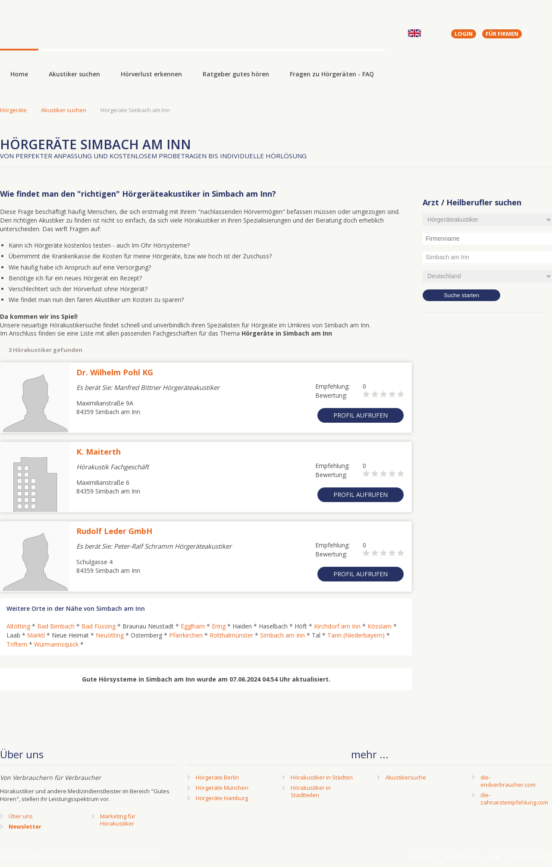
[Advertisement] (487, 459)
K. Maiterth (98, 451)
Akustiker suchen (74, 74)
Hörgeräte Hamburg (222, 798)
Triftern (16, 644)
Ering (219, 626)
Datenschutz (530, 857)
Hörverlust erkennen (151, 74)
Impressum (462, 857)
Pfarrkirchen (186, 635)
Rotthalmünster (231, 635)
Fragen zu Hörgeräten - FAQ (332, 74)
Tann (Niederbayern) (356, 635)
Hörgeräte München (222, 788)
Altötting (18, 626)
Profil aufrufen (360, 415)
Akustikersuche (406, 777)
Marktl (36, 635)
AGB (493, 857)
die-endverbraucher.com (508, 780)
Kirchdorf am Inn (337, 626)
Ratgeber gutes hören (236, 74)
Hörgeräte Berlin (217, 777)
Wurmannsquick (56, 644)
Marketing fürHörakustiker (117, 819)
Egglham (193, 626)
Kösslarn (379, 626)
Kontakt (422, 857)
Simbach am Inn (282, 635)
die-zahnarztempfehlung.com (514, 798)
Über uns (21, 816)
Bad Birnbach (56, 626)
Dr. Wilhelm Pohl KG (114, 372)
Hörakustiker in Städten (322, 777)
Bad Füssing (99, 626)
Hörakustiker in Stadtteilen (311, 791)
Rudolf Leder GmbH (114, 531)
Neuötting (110, 635)
